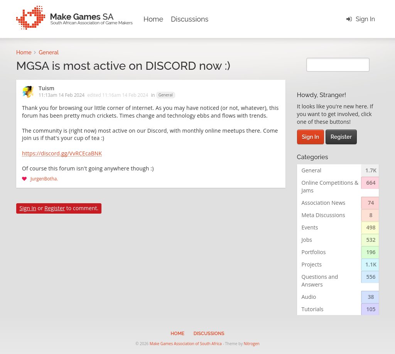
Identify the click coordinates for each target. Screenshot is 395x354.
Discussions (189, 19)
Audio (309, 296)
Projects (312, 264)
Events (310, 227)
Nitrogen (252, 343)
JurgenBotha (43, 178)
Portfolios (314, 252)
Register (54, 208)
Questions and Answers (320, 280)
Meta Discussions (323, 215)
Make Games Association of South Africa (186, 343)
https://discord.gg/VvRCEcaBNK (62, 154)
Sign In (365, 19)
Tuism (46, 89)
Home (153, 19)
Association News (324, 202)
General (166, 95)
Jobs (307, 239)
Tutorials (313, 309)
